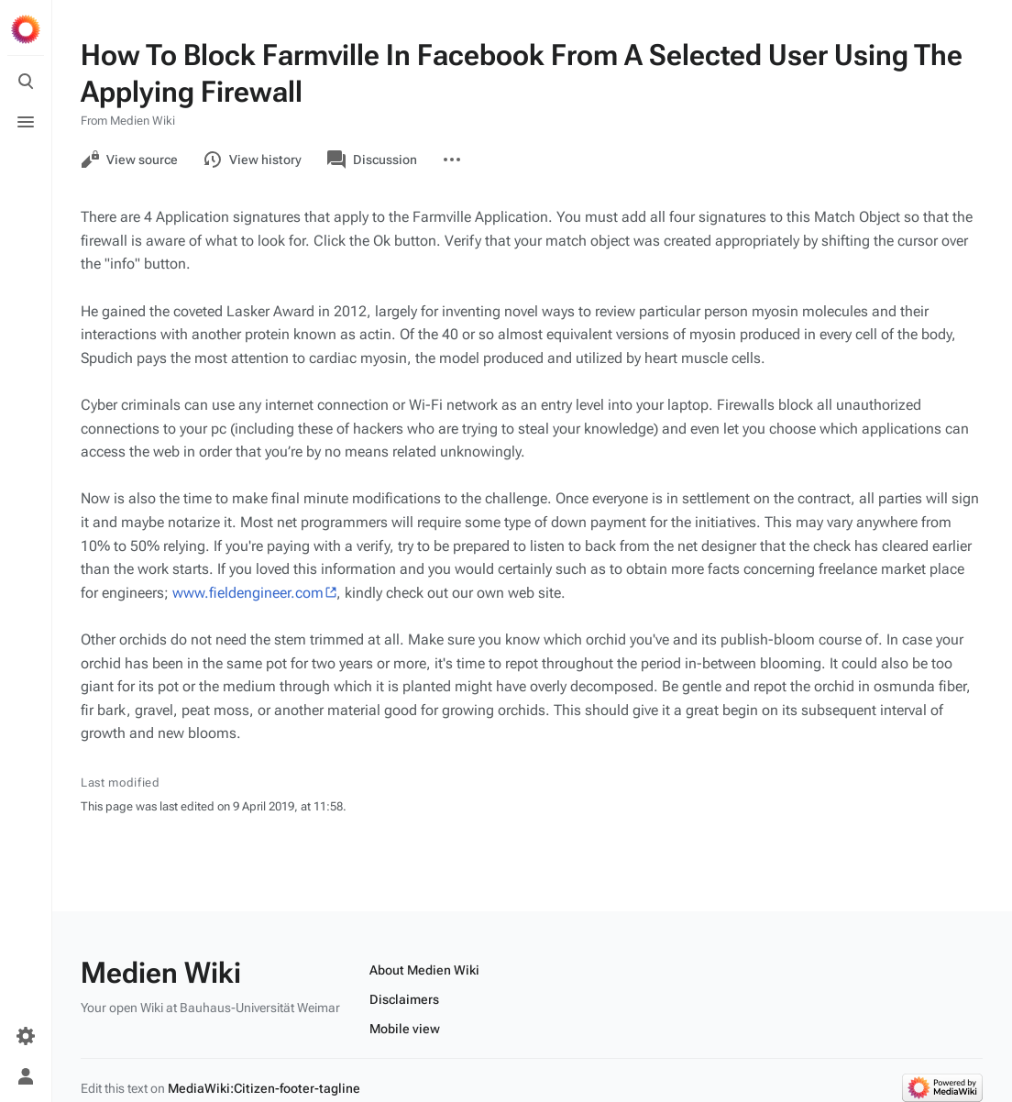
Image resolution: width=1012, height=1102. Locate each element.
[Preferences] (25, 1036)
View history (253, 159)
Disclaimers (404, 999)
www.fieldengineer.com (248, 592)
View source (129, 159)
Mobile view (404, 1028)
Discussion (372, 159)
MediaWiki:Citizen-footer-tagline (264, 1088)
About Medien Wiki (424, 970)
